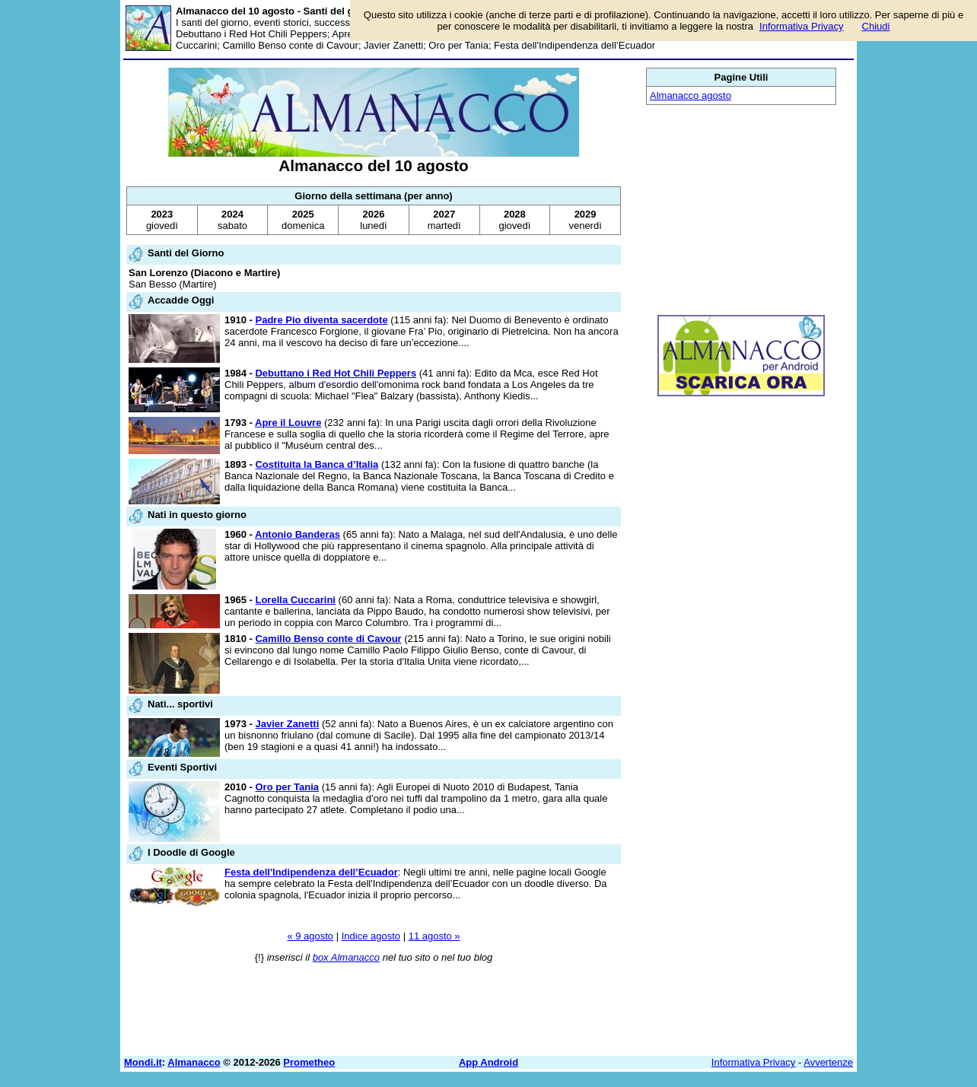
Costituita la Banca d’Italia (316, 464)
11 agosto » (434, 936)
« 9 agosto (310, 936)
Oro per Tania (287, 787)
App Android (488, 1062)
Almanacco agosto (690, 95)
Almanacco (193, 1062)
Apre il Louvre (288, 422)
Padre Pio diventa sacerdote (321, 320)
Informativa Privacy (753, 1062)
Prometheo (309, 1062)
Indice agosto (371, 936)
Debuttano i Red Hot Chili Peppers (335, 373)
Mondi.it (143, 1062)
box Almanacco (346, 957)
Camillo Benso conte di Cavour (328, 638)
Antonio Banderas (297, 534)
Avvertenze (828, 1062)
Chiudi (876, 26)
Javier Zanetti (287, 723)
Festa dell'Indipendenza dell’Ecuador (311, 872)
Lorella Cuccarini (295, 599)
